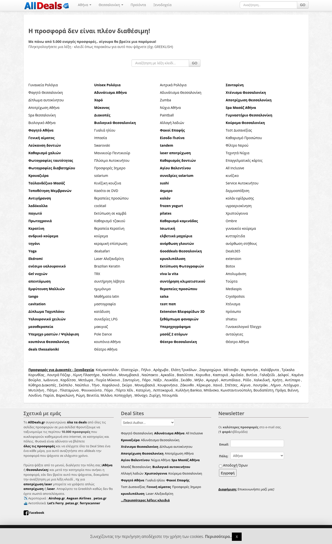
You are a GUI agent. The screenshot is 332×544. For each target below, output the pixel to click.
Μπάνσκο (211, 390)
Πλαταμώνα (69, 390)
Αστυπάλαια (230, 380)
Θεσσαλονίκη (111, 4)
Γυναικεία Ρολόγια (43, 85)
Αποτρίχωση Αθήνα (43, 107)
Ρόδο (247, 380)
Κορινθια (203, 374)
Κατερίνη (143, 390)
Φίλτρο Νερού (237, 145)
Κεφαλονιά (111, 385)
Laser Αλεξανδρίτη (109, 258)
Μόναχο (140, 395)
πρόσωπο (233, 311)
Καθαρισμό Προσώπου (244, 137)
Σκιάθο (186, 380)
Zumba (165, 100)
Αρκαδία (167, 374)
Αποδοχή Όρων (235, 465)
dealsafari (102, 251)
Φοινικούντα (91, 390)
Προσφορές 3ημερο (109, 168)
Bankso (196, 390)
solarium (101, 175)
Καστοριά (220, 374)
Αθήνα (84, 4)
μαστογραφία (105, 304)
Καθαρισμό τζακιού (109, 221)
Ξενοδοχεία (162, 4)
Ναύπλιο (109, 374)
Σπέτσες (231, 385)
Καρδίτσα (68, 380)
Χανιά (217, 385)
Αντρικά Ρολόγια (173, 85)
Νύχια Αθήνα (170, 107)
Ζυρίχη (155, 395)
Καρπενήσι (249, 369)
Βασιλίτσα (185, 374)
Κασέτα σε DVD (106, 190)
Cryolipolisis (235, 296)
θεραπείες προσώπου (111, 198)
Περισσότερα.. (218, 536)
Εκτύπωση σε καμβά (110, 213)
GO (302, 5)
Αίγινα (245, 385)
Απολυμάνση (236, 273)
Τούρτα (231, 281)
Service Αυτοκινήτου (242, 183)
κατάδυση (102, 311)
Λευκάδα (171, 380)
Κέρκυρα (203, 385)
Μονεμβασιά (129, 374)
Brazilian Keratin (107, 266)
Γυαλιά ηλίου (104, 130)
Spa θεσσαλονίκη (42, 115)
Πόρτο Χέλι (124, 390)
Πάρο (146, 380)
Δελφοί (283, 374)
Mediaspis (234, 288)
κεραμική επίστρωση (110, 243)
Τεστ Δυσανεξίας (239, 130)
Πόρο (108, 390)
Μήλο (198, 380)
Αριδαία (237, 374)
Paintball (167, 115)
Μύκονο (113, 380)
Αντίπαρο (292, 380)
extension (233, 258)
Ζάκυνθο (187, 385)
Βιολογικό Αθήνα (42, 122)
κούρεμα (101, 236)
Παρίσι (48, 395)
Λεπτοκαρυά (163, 390)
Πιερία (101, 380)
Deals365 (233, 251)
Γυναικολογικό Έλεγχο (243, 326)
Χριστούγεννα (237, 213)
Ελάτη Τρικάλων (184, 369)
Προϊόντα (138, 4)
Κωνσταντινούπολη (236, 390)
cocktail (100, 205)
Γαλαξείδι (267, 374)
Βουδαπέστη (264, 390)
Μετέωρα (85, 380)
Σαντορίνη (131, 380)
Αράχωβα (160, 369)
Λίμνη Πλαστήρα (86, 374)
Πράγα (280, 390)
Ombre (231, 221)
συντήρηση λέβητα (109, 281)
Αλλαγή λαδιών (172, 122)
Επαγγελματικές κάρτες (244, 160)
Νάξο (157, 380)
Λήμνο (276, 385)
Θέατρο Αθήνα (237, 341)
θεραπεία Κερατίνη (109, 228)
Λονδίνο (35, 395)
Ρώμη (80, 395)
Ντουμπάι (170, 395)
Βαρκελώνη (65, 395)
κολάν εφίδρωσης (240, 198)
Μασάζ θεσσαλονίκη (136, 467)
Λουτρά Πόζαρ (58, 374)
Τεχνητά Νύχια (237, 153)
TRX (97, 273)
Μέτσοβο (231, 369)
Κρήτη (277, 380)
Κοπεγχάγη (123, 395)
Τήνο (95, 385)
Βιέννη (292, 390)
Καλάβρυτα (270, 369)
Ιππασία (100, 137)
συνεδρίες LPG (106, 319)
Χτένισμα (233, 304)
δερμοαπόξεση (237, 190)
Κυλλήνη (182, 390)
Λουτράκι (260, 385)
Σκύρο (127, 385)
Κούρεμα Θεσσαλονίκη (185, 473)
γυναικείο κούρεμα (241, 228)
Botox (230, 266)
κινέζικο (232, 175)
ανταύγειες (234, 334)
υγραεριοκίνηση (239, 205)
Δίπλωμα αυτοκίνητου (46, 100)
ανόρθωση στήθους (241, 243)
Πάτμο (52, 390)
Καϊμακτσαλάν (107, 369)
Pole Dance (103, 334)
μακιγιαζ (101, 326)
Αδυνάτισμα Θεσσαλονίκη (180, 92)
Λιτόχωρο (291, 385)
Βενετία (92, 395)
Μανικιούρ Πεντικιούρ (112, 153)
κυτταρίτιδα (235, 236)
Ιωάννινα (50, 380)
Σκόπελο (65, 385)
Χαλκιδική (262, 380)
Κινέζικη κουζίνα (107, 183)
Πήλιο (146, 369)
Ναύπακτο (150, 374)
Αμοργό (212, 380)
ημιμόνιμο (102, 288)
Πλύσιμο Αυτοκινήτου (112, 160)
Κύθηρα (34, 385)
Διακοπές (49, 385)
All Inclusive (235, 168)
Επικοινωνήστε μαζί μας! (246, 489)
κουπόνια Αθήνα (107, 341)
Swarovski (102, 145)
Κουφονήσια (168, 385)
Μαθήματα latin (106, 296)
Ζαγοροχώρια (210, 369)
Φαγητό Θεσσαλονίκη (45, 92)
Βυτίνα (251, 374)
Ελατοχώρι (130, 369)
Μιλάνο (107, 395)
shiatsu (231, 319)
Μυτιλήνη (36, 390)
